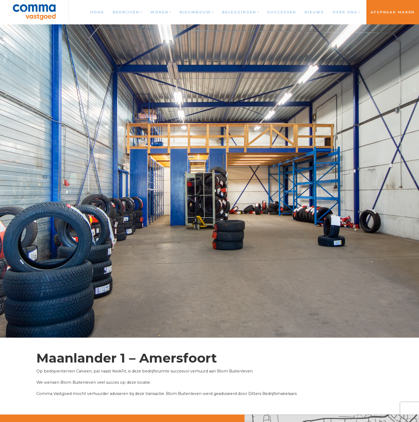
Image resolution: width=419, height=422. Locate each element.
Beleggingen (239, 12)
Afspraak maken (393, 12)
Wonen (159, 12)
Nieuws (314, 12)
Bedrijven (126, 12)
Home (97, 12)
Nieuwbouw (195, 12)
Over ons (344, 12)
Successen (281, 12)
